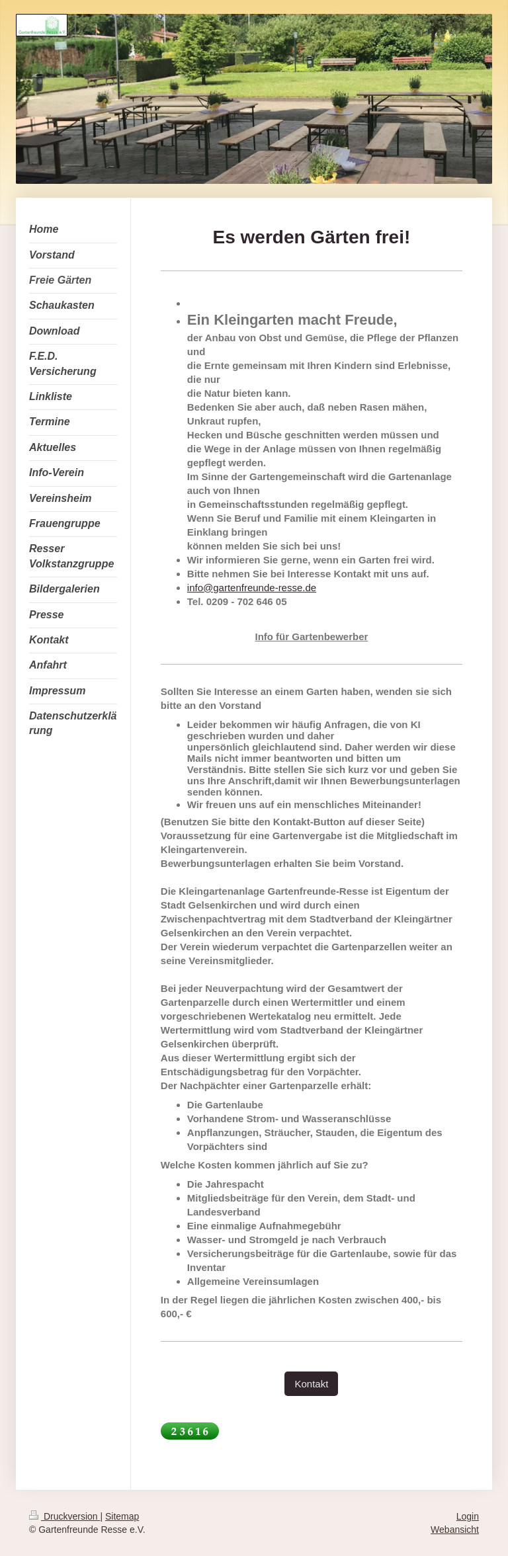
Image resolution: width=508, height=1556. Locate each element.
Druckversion (64, 1516)
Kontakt (311, 1383)
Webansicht (455, 1529)
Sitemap (122, 1516)
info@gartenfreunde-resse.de (251, 587)
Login (467, 1516)
